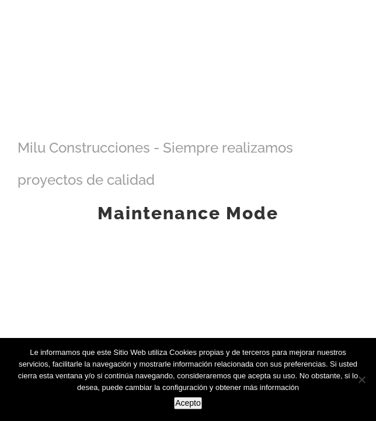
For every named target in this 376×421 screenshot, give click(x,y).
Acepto (188, 403)
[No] (361, 379)
